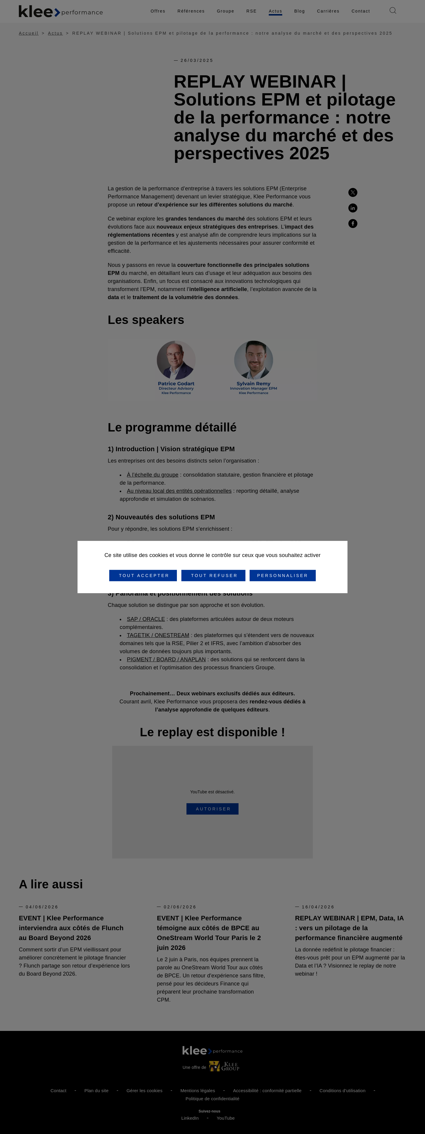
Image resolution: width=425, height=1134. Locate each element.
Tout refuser (213, 575)
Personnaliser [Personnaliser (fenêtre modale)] (282, 575)
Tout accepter (143, 575)
